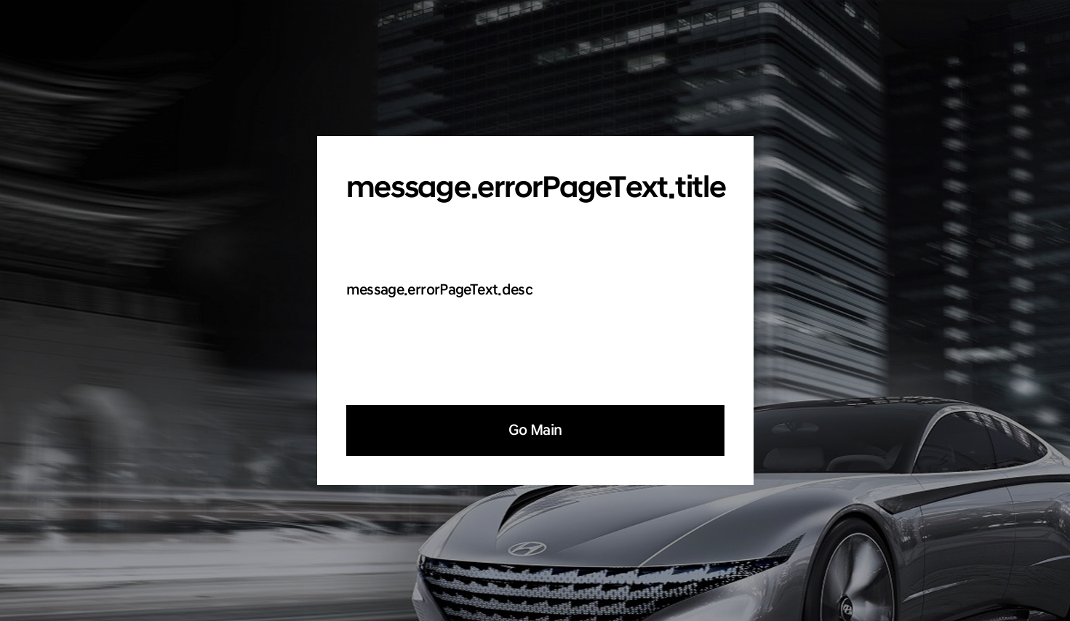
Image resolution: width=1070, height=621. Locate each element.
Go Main (535, 430)
